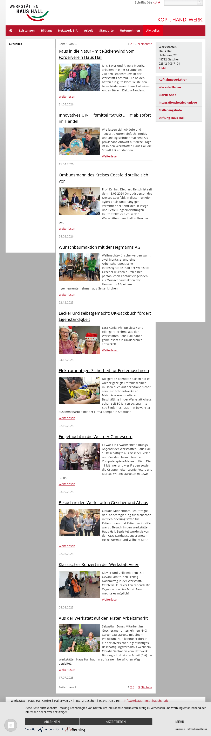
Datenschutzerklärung (197, 729)
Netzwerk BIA (68, 30)
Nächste (146, 44)
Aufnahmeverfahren (173, 80)
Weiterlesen (67, 96)
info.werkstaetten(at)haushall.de (146, 701)
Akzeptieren (116, 722)
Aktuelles (153, 30)
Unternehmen (130, 30)
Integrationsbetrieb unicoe (178, 102)
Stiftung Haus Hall (171, 118)
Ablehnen (52, 722)
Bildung (46, 30)
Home (11, 30)
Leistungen (27, 30)
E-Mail (163, 68)
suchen (200, 3)
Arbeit (88, 30)
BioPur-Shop (167, 95)
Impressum (180, 729)
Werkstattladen (170, 87)
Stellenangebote (170, 110)
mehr (179, 722)
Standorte (106, 30)
